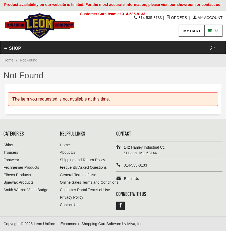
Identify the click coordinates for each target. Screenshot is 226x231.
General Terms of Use (78, 175)
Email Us (131, 178)
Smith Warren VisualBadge (25, 190)
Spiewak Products (18, 182)
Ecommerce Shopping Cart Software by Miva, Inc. (101, 224)
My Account (208, 18)
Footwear (11, 160)
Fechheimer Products (21, 167)
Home (8, 60)
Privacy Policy (71, 197)
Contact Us (69, 205)
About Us (68, 152)
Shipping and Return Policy (82, 160)
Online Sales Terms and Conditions (89, 182)
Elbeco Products (17, 175)
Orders (177, 18)
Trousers (10, 152)
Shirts (8, 145)
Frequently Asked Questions (83, 167)
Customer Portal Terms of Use (85, 190)
